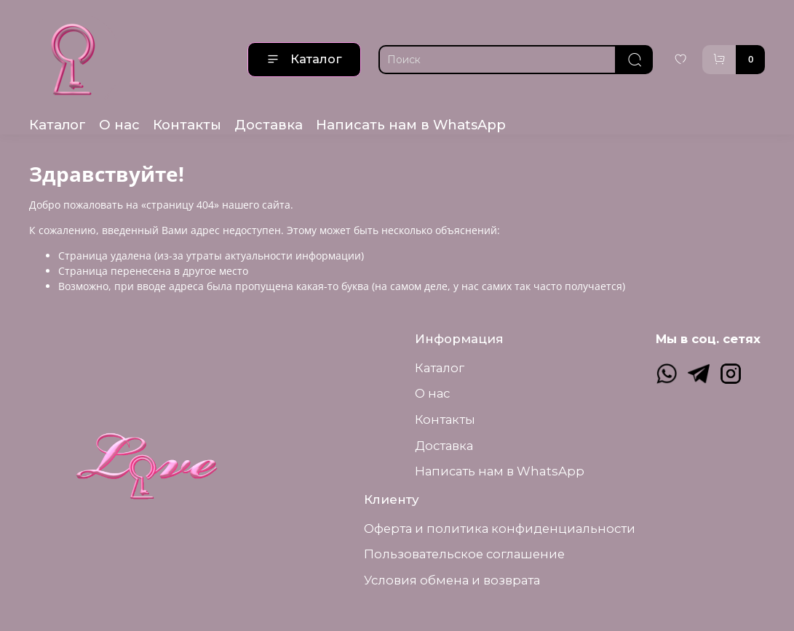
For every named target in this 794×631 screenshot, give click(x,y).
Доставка (268, 124)
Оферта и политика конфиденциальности (499, 528)
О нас (119, 124)
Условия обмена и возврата (452, 580)
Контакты (187, 124)
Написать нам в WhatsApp (411, 124)
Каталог (304, 59)
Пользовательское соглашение (464, 554)
